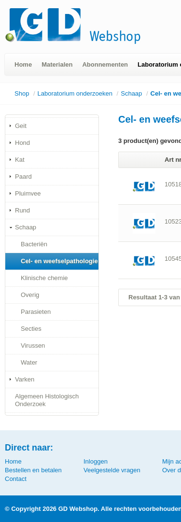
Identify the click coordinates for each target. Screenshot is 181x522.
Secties (31, 328)
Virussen (33, 345)
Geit (21, 125)
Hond (22, 142)
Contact (16, 478)
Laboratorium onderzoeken (75, 93)
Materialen (57, 64)
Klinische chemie (44, 278)
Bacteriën (34, 244)
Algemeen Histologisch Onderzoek (47, 400)
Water (29, 362)
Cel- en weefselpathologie (59, 261)
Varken (24, 379)
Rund (22, 210)
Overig (30, 294)
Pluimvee (28, 193)
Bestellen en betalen (33, 470)
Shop (21, 93)
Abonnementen (105, 64)
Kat (20, 159)
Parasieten (36, 311)
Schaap (131, 93)
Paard (23, 176)
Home (23, 64)
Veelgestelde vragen (112, 470)
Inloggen (96, 461)
